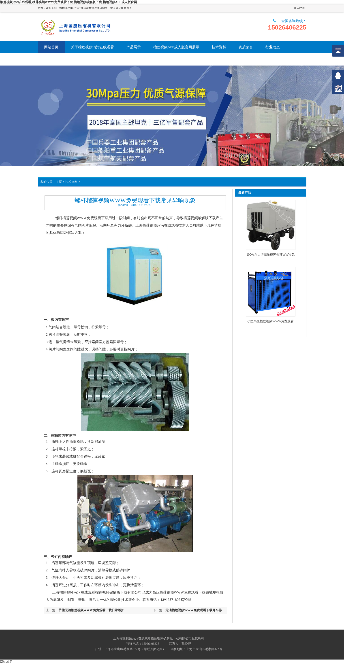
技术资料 (71, 182)
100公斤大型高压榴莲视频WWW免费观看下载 (270, 255)
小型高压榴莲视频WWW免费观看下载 (270, 322)
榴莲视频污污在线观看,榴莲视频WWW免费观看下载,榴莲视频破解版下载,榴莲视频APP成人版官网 (68, 2)
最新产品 (244, 192)
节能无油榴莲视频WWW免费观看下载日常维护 (91, 610)
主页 (59, 182)
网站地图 (6, 662)
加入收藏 (299, 8)
